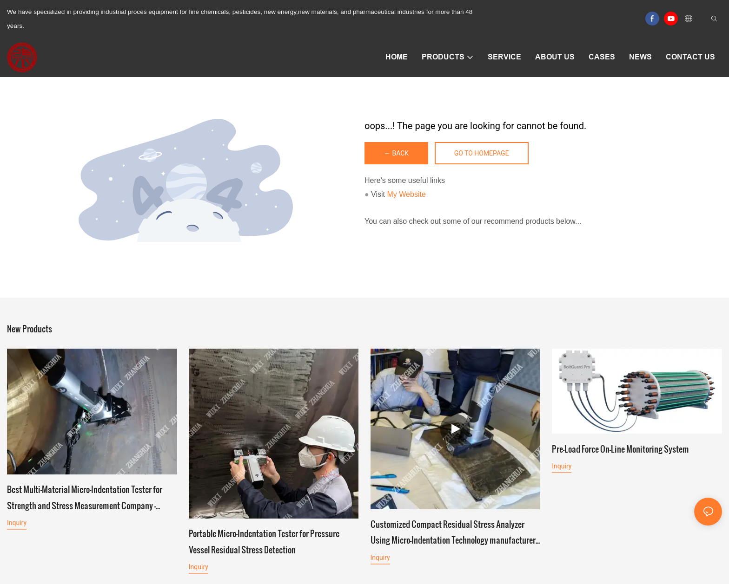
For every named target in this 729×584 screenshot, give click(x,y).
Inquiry (17, 524)
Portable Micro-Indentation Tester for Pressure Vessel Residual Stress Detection (264, 541)
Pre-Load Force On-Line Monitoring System (620, 451)
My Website (406, 194)
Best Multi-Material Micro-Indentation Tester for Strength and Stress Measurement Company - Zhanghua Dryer (84, 499)
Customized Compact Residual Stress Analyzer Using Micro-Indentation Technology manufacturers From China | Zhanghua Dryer (455, 533)
